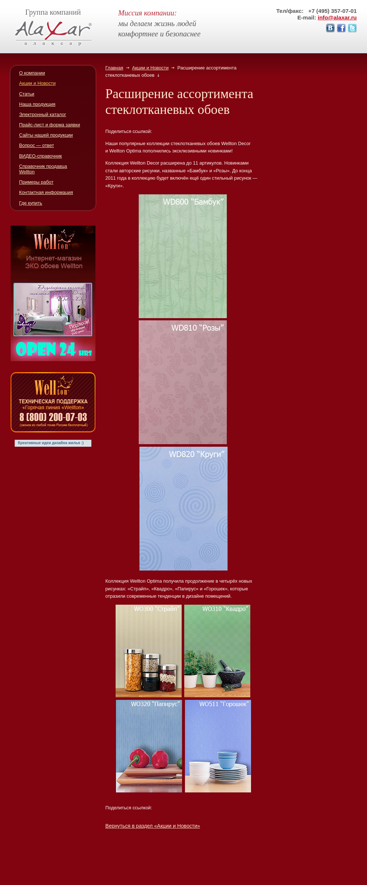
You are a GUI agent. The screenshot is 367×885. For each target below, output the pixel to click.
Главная (114, 68)
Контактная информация (46, 192)
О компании (32, 73)
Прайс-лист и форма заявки (49, 124)
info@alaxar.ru (337, 17)
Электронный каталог (42, 114)
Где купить (30, 203)
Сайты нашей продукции (46, 135)
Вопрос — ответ (36, 145)
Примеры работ (36, 182)
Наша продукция (37, 104)
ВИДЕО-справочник (40, 156)
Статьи (26, 94)
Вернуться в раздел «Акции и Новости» (152, 826)
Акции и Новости (150, 68)
